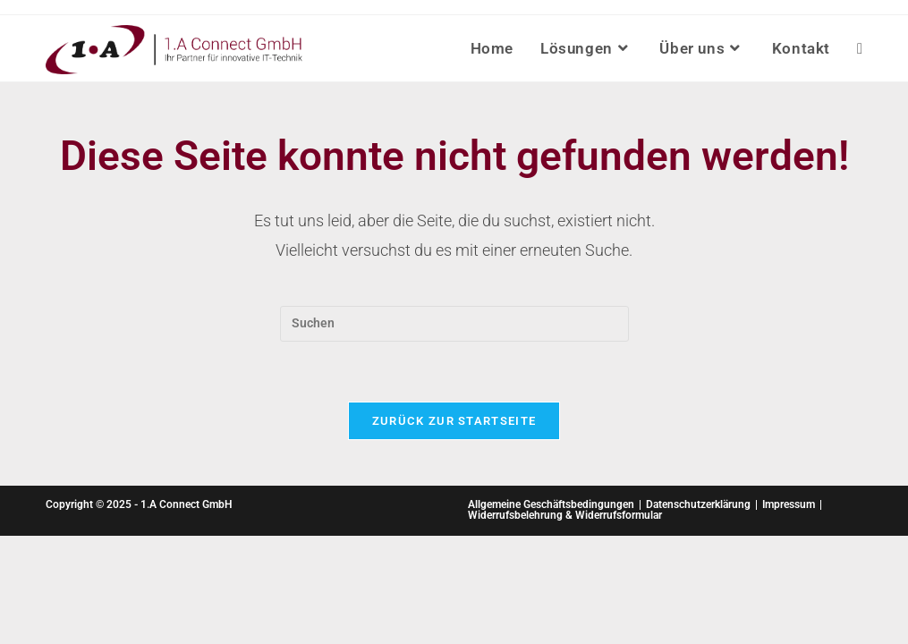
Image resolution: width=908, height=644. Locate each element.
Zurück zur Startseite (454, 421)
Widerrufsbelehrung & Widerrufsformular (565, 515)
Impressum (788, 504)
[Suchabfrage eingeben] (454, 324)
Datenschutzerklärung (698, 504)
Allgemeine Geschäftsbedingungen (551, 504)
